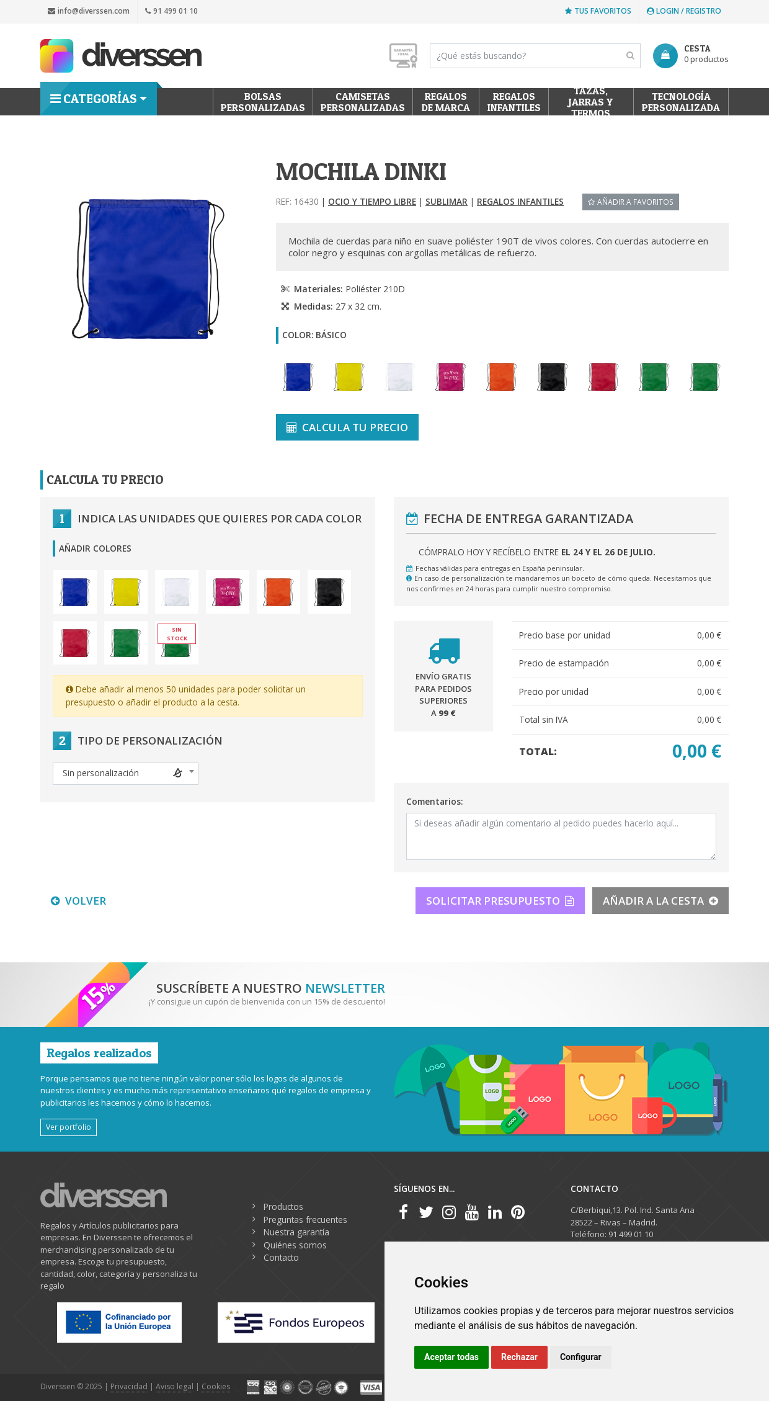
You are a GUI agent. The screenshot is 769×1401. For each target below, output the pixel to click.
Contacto (281, 1257)
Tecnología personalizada (681, 102)
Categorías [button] (93, 98)
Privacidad (129, 1386)
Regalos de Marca (446, 102)
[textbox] (125, 773)
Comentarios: (434, 801)
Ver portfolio (68, 1127)
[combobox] (125, 774)
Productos (283, 1206)
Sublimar (446, 201)
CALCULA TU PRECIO (347, 427)
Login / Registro (684, 11)
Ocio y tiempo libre (372, 201)
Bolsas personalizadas (263, 102)
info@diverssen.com (89, 11)
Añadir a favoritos (630, 202)
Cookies (216, 1386)
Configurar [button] (581, 1357)
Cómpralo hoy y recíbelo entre (537, 552)
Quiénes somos (295, 1245)
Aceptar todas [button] (451, 1357)
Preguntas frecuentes (305, 1219)
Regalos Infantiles (514, 102)
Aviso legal (174, 1386)
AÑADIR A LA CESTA (660, 900)
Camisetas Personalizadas (363, 102)
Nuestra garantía (296, 1232)
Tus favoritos (598, 11)
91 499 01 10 (171, 11)
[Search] (535, 55)
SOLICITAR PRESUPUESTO (500, 900)
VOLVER (78, 900)
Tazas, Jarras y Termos (591, 101)
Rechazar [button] (519, 1357)
